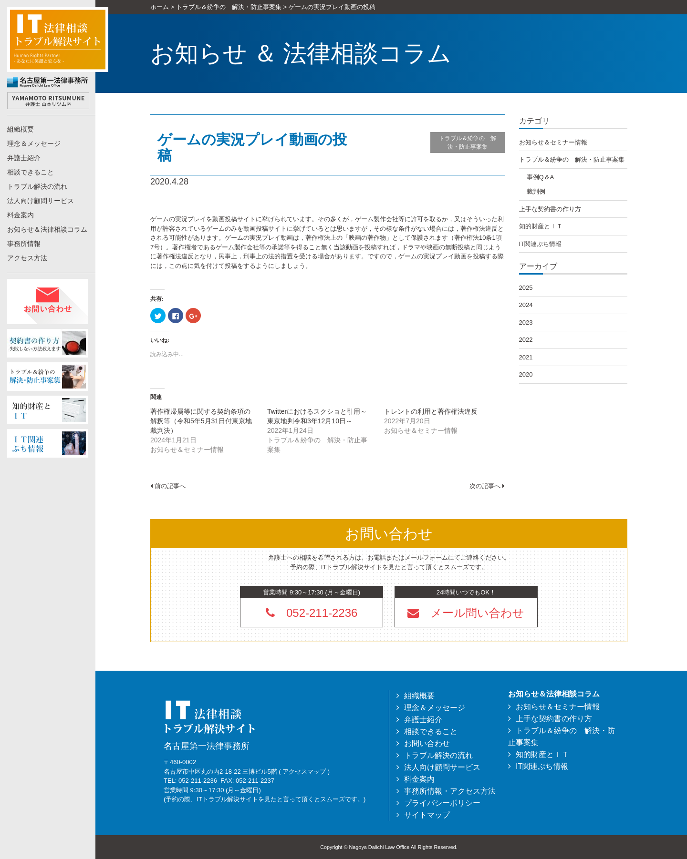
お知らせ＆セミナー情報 (553, 142)
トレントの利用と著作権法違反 (431, 411)
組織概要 (20, 129)
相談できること (30, 172)
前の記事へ (168, 486)
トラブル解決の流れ (37, 186)
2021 (526, 357)
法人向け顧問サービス (40, 201)
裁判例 (536, 191)
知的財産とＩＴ (540, 226)
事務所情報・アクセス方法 (450, 791)
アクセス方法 (27, 258)
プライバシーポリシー (442, 803)
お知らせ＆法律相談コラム (47, 229)
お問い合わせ (427, 743)
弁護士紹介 (24, 158)
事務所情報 (24, 243)
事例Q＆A (540, 177)
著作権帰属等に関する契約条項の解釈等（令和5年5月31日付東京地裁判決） (201, 421)
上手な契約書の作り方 (550, 209)
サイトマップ (427, 815)
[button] (466, 612)
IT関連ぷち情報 (540, 243)
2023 (526, 322)
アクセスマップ (304, 771)
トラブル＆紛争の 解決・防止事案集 (467, 142)
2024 (526, 304)
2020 (526, 374)
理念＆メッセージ (34, 143)
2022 (526, 339)
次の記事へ (487, 486)
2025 (526, 287)
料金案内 (20, 215)
